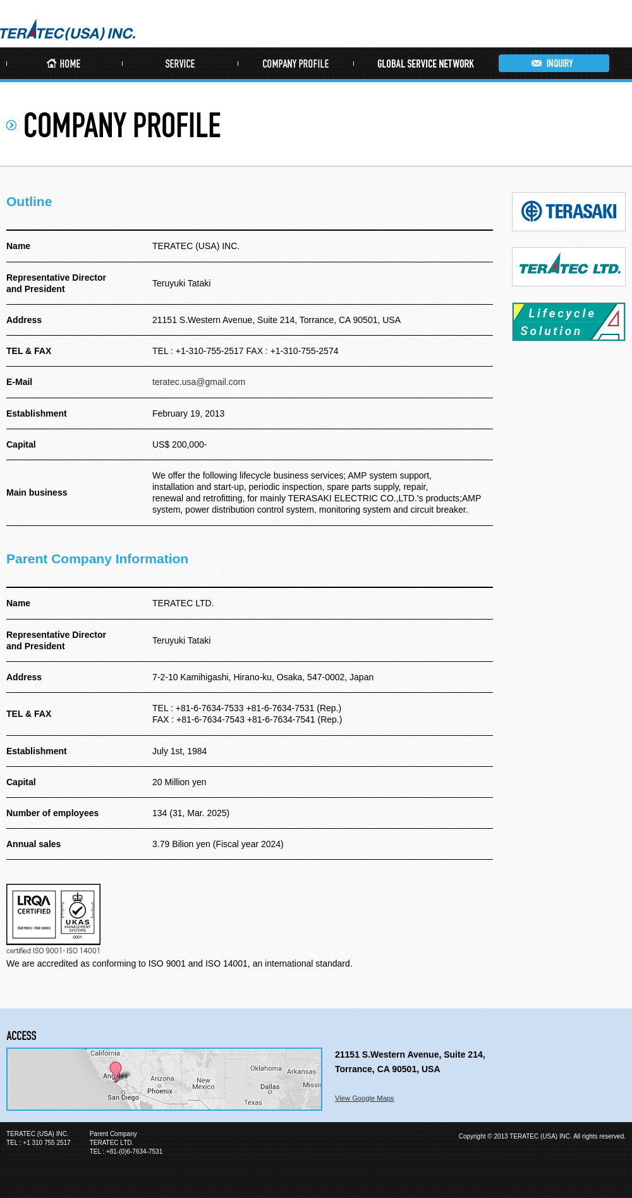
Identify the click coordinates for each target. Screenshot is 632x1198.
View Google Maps (364, 1098)
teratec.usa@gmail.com (198, 382)
